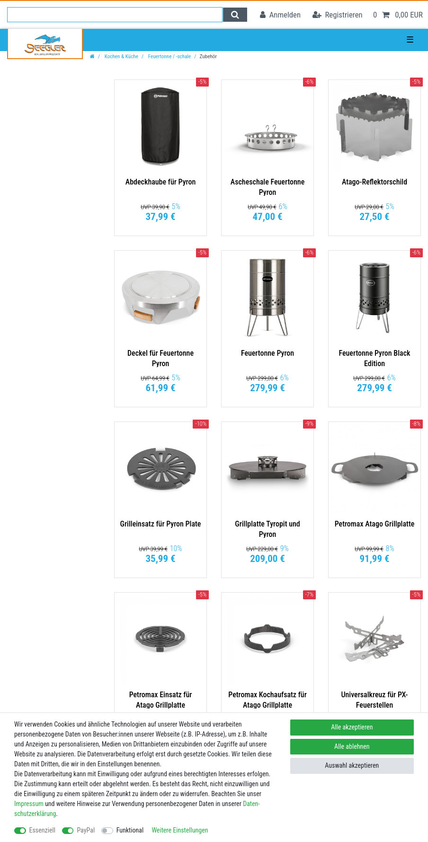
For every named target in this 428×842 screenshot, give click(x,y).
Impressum (29, 803)
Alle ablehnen (352, 746)
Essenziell (42, 830)
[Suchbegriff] (115, 14)
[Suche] (235, 14)
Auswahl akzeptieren (352, 765)
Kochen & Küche (120, 56)
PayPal (86, 830)
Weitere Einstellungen (180, 830)
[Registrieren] (337, 15)
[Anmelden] (280, 15)
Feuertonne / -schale (169, 56)
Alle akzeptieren (352, 727)
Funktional (130, 830)
